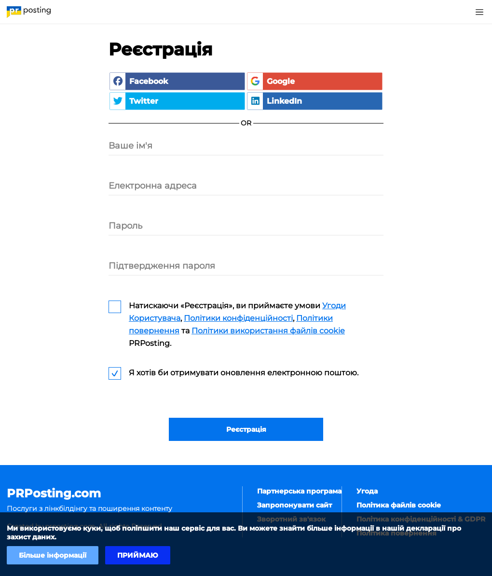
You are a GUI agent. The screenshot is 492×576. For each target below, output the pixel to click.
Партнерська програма (299, 491)
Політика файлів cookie (398, 505)
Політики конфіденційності (238, 318)
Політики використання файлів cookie (268, 330)
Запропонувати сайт (294, 505)
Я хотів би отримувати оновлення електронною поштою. (243, 372)
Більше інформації (52, 555)
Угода (367, 491)
